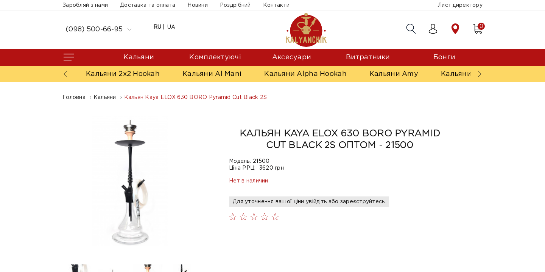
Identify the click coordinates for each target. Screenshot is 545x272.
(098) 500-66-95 (98, 29)
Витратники (368, 57)
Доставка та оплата (147, 5)
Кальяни (138, 57)
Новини (197, 5)
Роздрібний (235, 5)
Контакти (276, 5)
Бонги (444, 57)
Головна (74, 97)
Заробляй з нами (85, 5)
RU (157, 27)
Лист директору (460, 5)
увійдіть (316, 201)
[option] (130, 181)
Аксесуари (291, 57)
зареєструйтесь (362, 201)
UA (171, 27)
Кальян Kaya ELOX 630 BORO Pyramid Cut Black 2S (195, 97)
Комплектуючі (215, 57)
